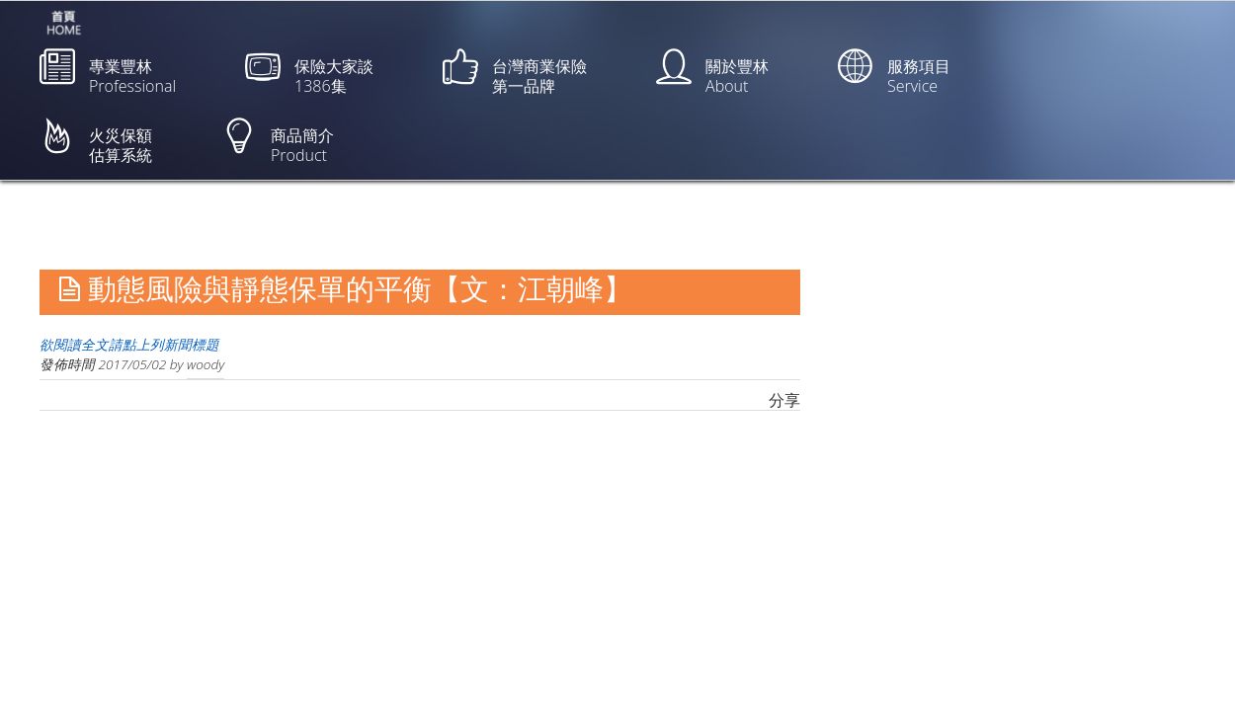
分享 (784, 400)
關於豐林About (712, 72)
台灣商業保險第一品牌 (515, 72)
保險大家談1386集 (309, 72)
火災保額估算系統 (96, 142)
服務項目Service (894, 72)
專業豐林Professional (108, 72)
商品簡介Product (277, 142)
